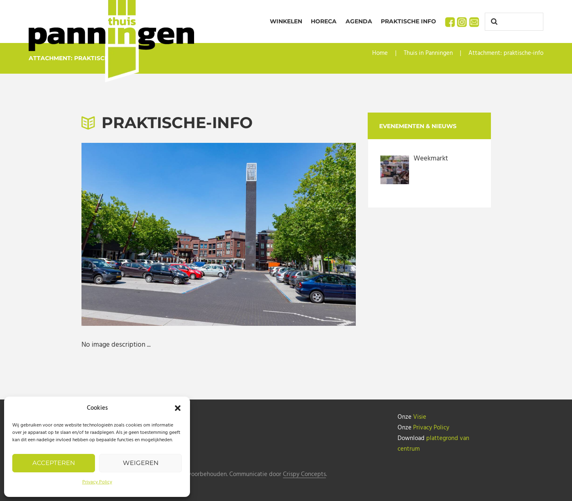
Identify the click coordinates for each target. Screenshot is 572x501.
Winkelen (286, 21)
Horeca (324, 21)
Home (380, 53)
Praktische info (408, 21)
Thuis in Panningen (428, 53)
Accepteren (53, 463)
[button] (178, 408)
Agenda (359, 21)
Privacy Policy (97, 482)
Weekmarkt (431, 158)
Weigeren (140, 463)
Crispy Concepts (304, 474)
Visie (419, 417)
